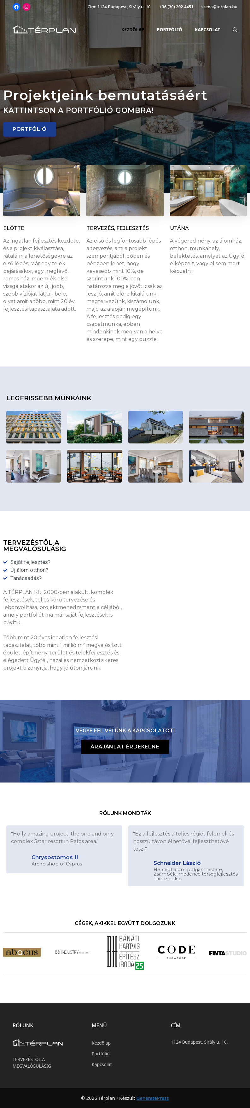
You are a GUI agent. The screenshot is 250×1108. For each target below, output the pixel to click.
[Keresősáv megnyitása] (231, 29)
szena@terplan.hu (219, 6)
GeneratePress (153, 1098)
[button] (29, 129)
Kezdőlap (132, 29)
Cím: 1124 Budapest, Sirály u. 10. (120, 6)
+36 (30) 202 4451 (177, 6)
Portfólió (169, 29)
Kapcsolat (207, 29)
